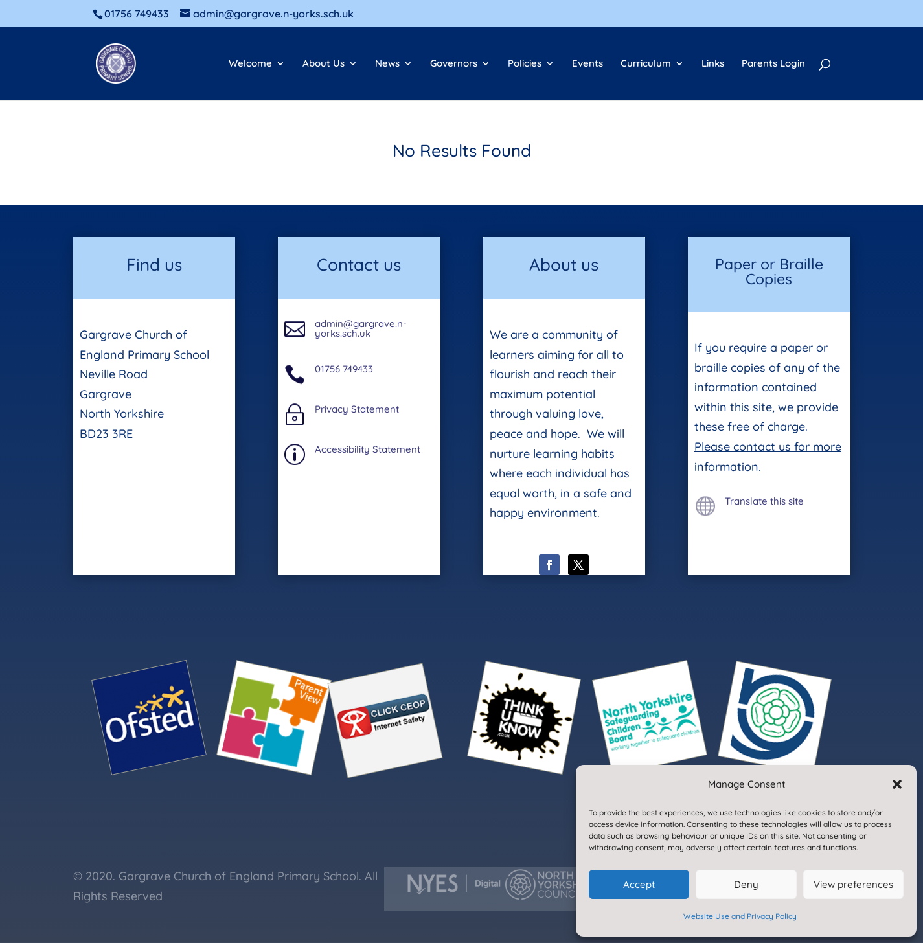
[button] (897, 784)
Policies (524, 64)
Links (712, 64)
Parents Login (773, 64)
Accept (639, 884)
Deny (746, 884)
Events (587, 64)
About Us (323, 64)
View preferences (853, 884)
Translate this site (764, 501)
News (387, 64)
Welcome (250, 64)
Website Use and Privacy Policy (740, 916)
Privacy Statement (357, 409)
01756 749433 (344, 369)
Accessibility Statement (367, 449)
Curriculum (646, 64)
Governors (453, 64)
